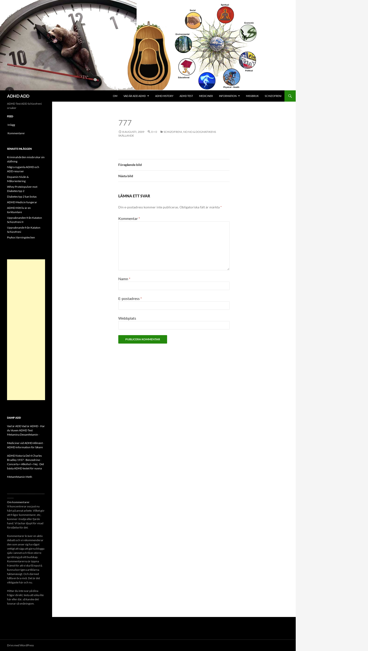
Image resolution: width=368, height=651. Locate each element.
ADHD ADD (18, 96)
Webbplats (127, 318)
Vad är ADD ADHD (134, 95)
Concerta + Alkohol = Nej (22, 464)
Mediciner (206, 95)
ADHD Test (186, 95)
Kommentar (129, 218)
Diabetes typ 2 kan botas (22, 196)
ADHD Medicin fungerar (22, 202)
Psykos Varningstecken (21, 237)
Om (115, 95)
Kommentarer (16, 133)
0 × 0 (154, 132)
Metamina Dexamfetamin (22, 434)
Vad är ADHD (30, 426)
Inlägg (11, 124)
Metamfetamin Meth (19, 477)
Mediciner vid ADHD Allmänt (25, 443)
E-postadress (130, 298)
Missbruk (252, 95)
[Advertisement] (26, 329)
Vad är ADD (14, 426)
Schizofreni (273, 95)
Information (228, 95)
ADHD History (164, 95)
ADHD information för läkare (25, 447)
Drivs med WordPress (20, 645)
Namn (124, 278)
